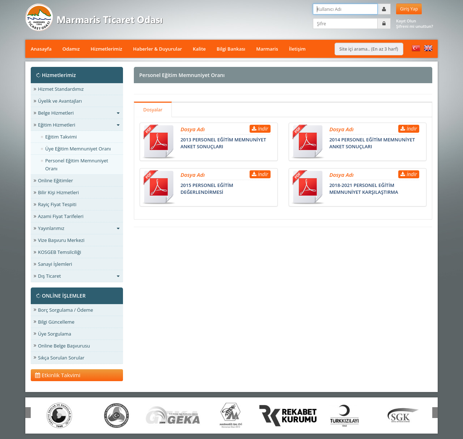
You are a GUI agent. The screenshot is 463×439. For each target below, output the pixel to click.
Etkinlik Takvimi (57, 375)
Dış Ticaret (78, 276)
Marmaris (267, 49)
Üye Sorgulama (54, 334)
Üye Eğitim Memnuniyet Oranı (78, 148)
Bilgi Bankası (231, 49)
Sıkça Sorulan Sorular (61, 357)
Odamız (71, 49)
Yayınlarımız (78, 228)
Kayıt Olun (406, 21)
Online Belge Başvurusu (64, 345)
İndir (260, 128)
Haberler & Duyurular (157, 49)
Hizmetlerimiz (106, 49)
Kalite (199, 49)
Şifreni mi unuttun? (414, 26)
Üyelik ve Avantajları (60, 101)
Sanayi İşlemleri (55, 264)
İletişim (297, 49)
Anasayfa (41, 49)
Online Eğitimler (55, 180)
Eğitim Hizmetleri (78, 125)
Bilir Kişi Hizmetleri (58, 192)
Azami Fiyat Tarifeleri (61, 216)
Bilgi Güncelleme (56, 322)
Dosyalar (152, 109)
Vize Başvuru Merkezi (61, 240)
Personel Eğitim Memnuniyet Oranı (76, 164)
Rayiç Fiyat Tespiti (57, 204)
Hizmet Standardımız (61, 89)
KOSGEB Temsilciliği (59, 252)
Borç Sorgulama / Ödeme (65, 310)
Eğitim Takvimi (61, 136)
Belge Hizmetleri (78, 113)
